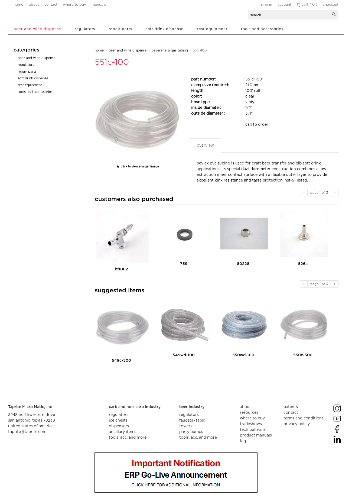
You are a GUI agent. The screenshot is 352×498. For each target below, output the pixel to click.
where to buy (74, 5)
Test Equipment (212, 29)
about (34, 5)
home (18, 5)
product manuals (256, 435)
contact (50, 5)
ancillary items (122, 432)
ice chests (118, 420)
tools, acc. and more (127, 437)
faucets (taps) (192, 420)
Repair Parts (120, 29)
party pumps (191, 432)
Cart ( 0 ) (307, 5)
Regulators (85, 29)
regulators (118, 415)
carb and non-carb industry (135, 407)
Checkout (330, 5)
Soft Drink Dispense (165, 29)
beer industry (191, 407)
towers (185, 426)
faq (243, 441)
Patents (290, 407)
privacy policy (296, 424)
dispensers (119, 426)
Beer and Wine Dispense (37, 29)
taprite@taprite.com (27, 432)
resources (249, 413)
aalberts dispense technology (46, 16)
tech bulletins (253, 430)
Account (284, 5)
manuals (99, 5)
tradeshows (251, 424)
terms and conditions (303, 418)
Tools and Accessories (262, 29)
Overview (205, 145)
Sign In (266, 5)
